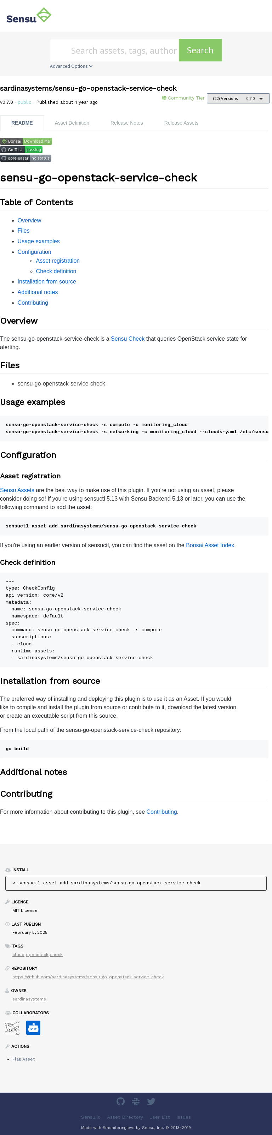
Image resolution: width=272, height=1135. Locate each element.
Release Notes (126, 123)
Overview (29, 220)
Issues (183, 1117)
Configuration (34, 252)
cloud (18, 954)
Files (24, 231)
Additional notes (38, 292)
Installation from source (47, 282)
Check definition (56, 271)
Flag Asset (23, 1059)
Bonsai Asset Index (210, 545)
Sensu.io (91, 1117)
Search (200, 50)
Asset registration (58, 261)
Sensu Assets (17, 490)
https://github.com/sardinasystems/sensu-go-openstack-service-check (88, 976)
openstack (37, 954)
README (22, 123)
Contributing (33, 303)
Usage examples (39, 241)
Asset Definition (72, 123)
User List (159, 1117)
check (56, 954)
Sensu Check (127, 339)
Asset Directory (125, 1117)
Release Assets (181, 123)
